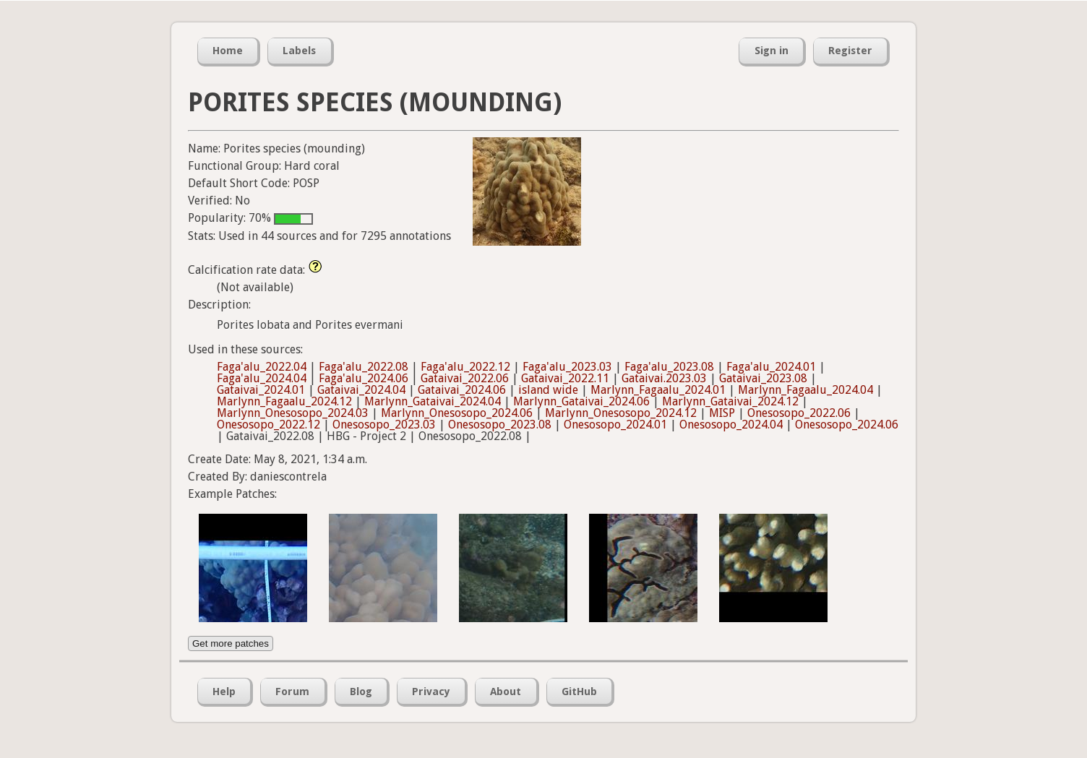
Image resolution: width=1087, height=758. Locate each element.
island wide (548, 390)
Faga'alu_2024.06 (363, 378)
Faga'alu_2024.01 (771, 367)
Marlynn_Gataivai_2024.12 (730, 401)
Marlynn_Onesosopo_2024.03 (293, 413)
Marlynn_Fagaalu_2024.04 (805, 390)
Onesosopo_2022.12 (268, 424)
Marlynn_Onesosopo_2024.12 (621, 413)
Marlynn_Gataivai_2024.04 (432, 401)
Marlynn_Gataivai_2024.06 (581, 401)
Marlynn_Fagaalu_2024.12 (284, 401)
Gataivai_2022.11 (565, 378)
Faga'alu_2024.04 (261, 378)
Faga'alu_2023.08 (669, 367)
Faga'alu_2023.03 (567, 367)
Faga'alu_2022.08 (363, 367)
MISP (722, 413)
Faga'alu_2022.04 (261, 367)
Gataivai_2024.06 (462, 390)
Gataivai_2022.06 (465, 378)
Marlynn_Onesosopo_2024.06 (457, 413)
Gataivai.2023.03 (664, 378)
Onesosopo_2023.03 (384, 424)
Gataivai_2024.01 (261, 390)
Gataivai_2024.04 (361, 390)
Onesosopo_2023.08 (499, 424)
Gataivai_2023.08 (763, 378)
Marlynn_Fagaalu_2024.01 (658, 390)
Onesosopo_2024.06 (846, 424)
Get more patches (230, 643)
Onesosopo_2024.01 (615, 424)
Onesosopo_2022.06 (799, 413)
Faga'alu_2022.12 (465, 367)
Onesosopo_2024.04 (731, 424)
